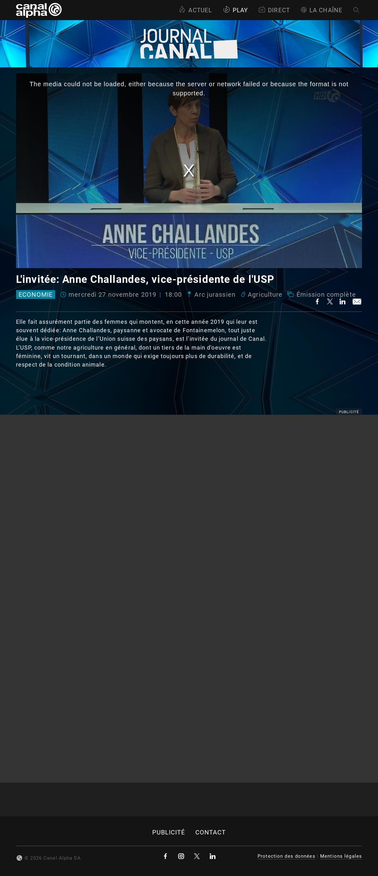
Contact (210, 832)
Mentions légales (341, 856)
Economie (36, 294)
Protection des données (286, 856)
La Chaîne (321, 10)
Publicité (168, 832)
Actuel (195, 10)
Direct (274, 10)
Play (235, 10)
